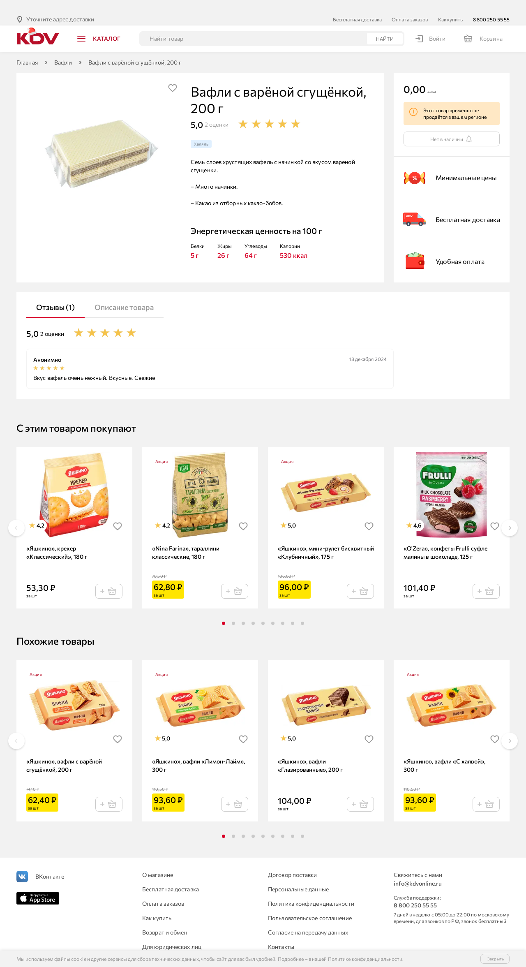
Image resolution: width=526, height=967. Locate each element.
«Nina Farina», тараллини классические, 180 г (185, 539)
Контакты (281, 933)
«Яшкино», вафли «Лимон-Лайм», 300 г (198, 752)
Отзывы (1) (55, 293)
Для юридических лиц (171, 933)
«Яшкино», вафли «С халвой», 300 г (444, 752)
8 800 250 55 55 (491, 6)
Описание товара (124, 293)
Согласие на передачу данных (308, 919)
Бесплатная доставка (357, 6)
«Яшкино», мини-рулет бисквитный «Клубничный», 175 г (326, 539)
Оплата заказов (410, 6)
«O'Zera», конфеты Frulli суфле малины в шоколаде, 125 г (445, 539)
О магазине (157, 861)
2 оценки (216, 111)
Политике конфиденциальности (365, 959)
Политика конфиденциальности (311, 890)
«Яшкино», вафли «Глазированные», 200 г (310, 752)
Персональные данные (298, 875)
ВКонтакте (49, 863)
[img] (173, 75)
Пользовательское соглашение (310, 904)
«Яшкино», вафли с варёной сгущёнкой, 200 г (64, 752)
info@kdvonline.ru (418, 870)
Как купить (450, 6)
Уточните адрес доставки (60, 5)
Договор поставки (292, 861)
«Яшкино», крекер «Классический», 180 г (56, 539)
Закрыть (495, 958)
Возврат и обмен (164, 919)
